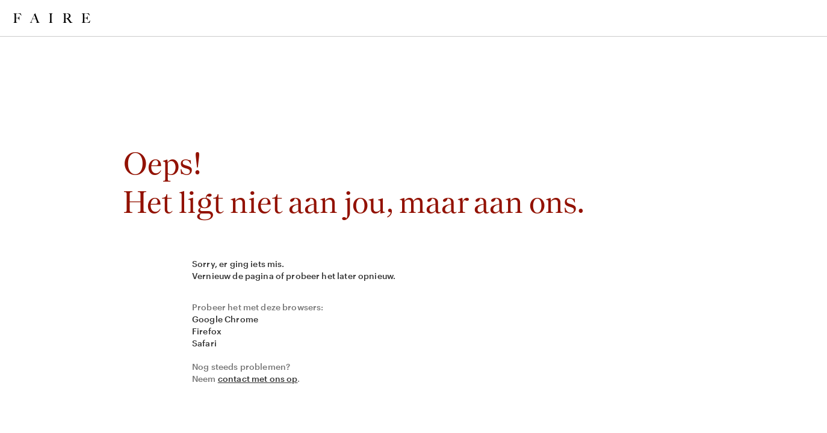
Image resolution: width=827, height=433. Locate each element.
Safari (204, 343)
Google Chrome (225, 319)
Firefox (206, 331)
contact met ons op (258, 378)
